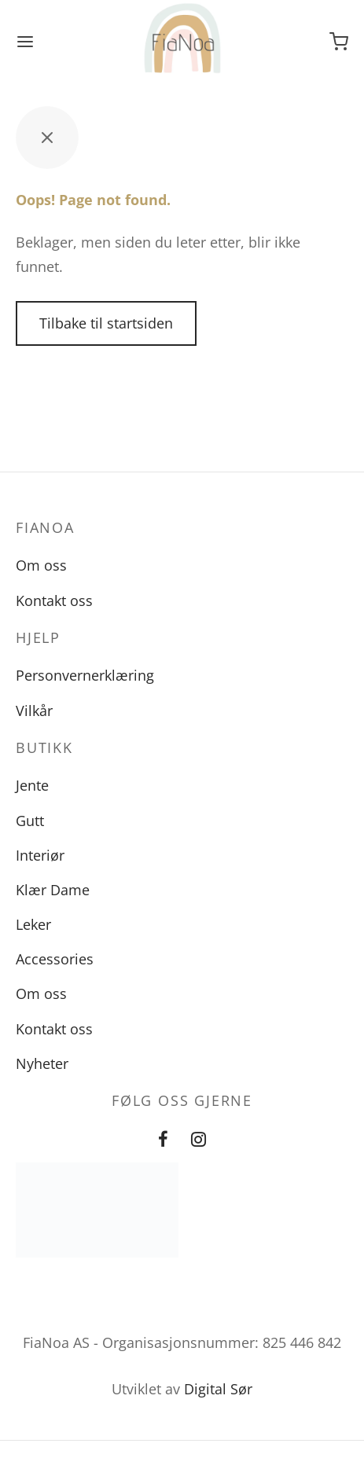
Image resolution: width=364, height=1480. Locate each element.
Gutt (30, 820)
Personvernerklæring (85, 675)
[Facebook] (163, 1139)
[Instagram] (199, 1139)
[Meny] (25, 42)
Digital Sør (218, 1388)
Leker (33, 924)
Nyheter (42, 1063)
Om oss (41, 565)
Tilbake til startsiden (106, 323)
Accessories (55, 958)
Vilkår (34, 710)
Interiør (40, 855)
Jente (32, 785)
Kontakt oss (54, 600)
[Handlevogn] (338, 41)
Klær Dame (53, 889)
